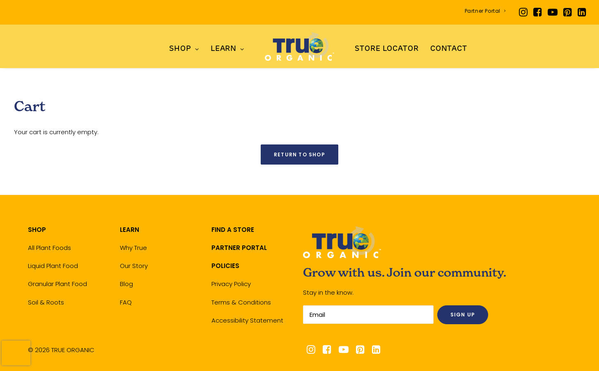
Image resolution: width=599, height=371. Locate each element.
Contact (448, 49)
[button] (523, 12)
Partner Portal (485, 10)
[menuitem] (485, 11)
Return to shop (299, 154)
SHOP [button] (184, 49)
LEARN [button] (227, 49)
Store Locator (387, 49)
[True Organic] (299, 46)
